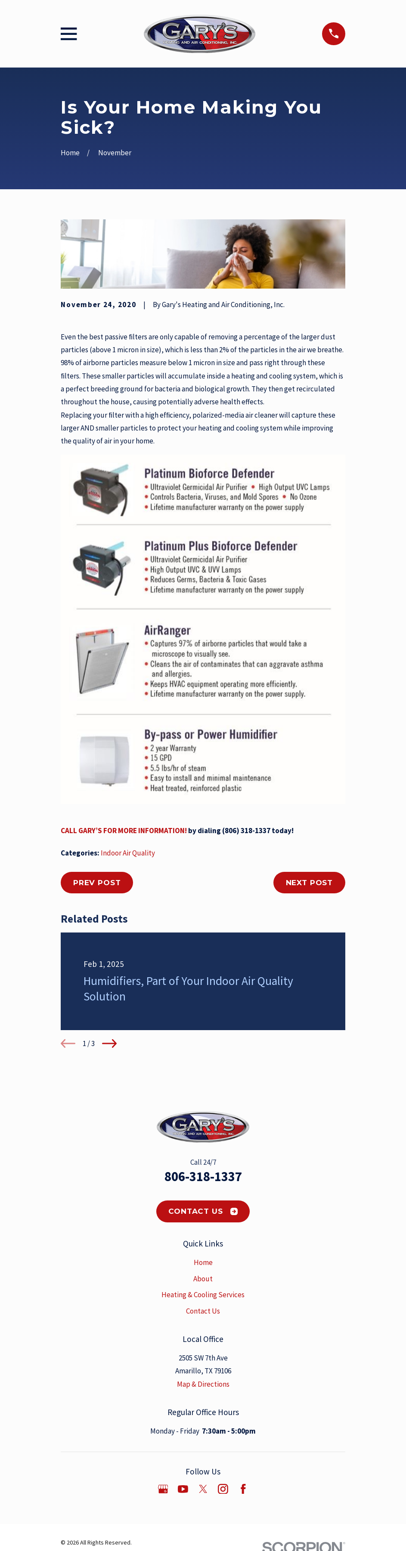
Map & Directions (203, 1384)
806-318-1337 (203, 1176)
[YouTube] (183, 1489)
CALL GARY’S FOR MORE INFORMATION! (124, 830)
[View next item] (109, 1043)
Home (203, 1262)
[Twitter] (203, 1489)
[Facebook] (243, 1489)
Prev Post (97, 882)
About (203, 1278)
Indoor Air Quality (128, 853)
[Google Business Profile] (163, 1489)
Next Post (309, 882)
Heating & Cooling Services (203, 1294)
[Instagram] (223, 1489)
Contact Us (203, 1211)
